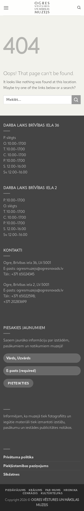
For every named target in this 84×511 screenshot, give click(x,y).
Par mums (53, 490)
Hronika (71, 490)
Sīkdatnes (11, 474)
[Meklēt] (79, 7)
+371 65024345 (22, 274)
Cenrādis (30, 493)
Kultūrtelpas (51, 493)
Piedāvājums (15, 490)
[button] (6, 7)
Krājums (35, 490)
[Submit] (76, 99)
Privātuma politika (18, 457)
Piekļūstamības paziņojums (25, 466)
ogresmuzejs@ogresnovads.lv (40, 268)
